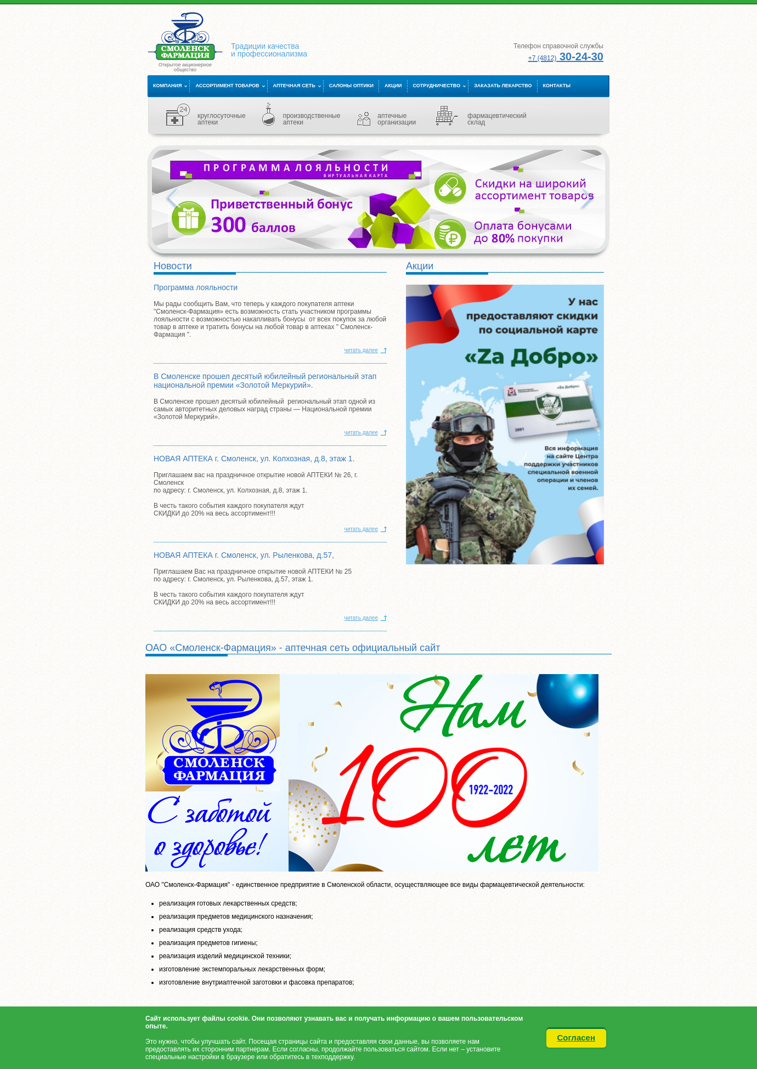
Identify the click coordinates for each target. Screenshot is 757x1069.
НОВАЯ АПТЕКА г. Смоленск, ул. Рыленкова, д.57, (244, 555)
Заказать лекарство (503, 85)
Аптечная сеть (294, 85)
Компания (167, 85)
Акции (393, 85)
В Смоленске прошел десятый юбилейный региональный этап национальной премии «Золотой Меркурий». (265, 380)
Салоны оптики (351, 85)
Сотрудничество (437, 85)
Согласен (576, 1037)
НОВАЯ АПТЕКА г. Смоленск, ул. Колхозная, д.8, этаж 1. (254, 458)
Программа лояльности (196, 287)
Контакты (556, 85)
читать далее (361, 350)
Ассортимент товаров (227, 85)
